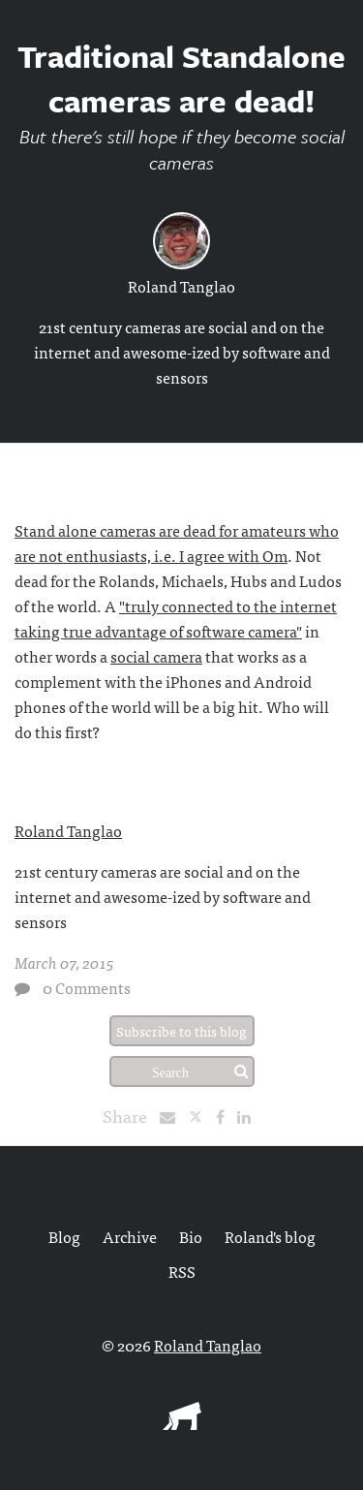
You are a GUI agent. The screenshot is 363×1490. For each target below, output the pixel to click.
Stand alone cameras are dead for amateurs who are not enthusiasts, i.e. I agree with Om (177, 542)
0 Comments (87, 987)
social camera (156, 655)
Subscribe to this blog (181, 1030)
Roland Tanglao (181, 285)
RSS (182, 1271)
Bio (190, 1236)
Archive (130, 1236)
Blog (64, 1236)
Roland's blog (270, 1236)
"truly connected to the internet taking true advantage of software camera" (176, 618)
